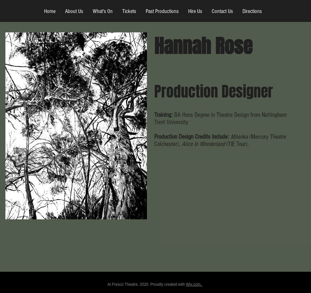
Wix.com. (194, 284)
